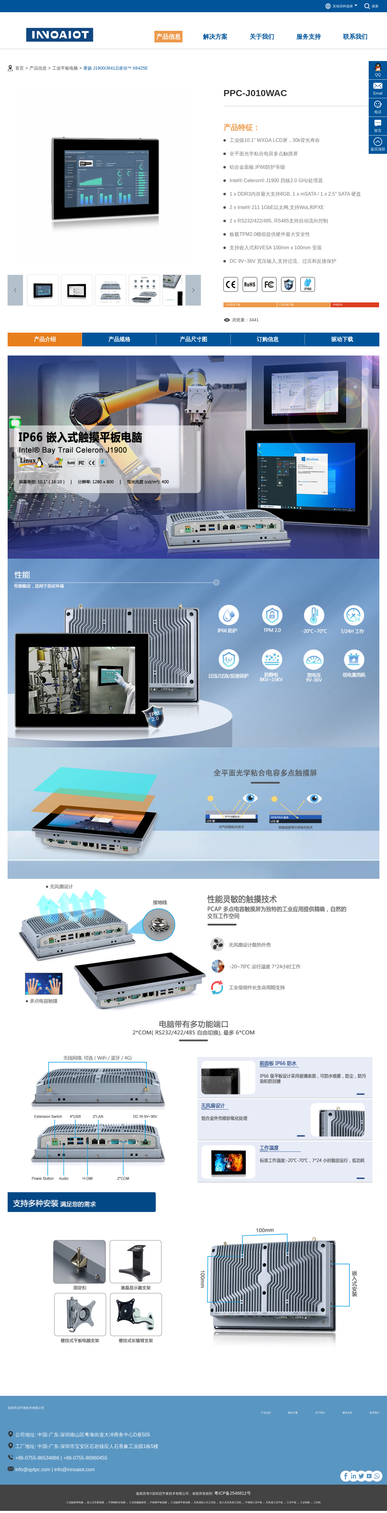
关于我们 (290, 1414)
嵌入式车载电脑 (56, 1504)
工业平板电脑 (65, 61)
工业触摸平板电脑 (175, 1504)
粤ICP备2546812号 (243, 1495)
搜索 (370, 6)
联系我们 (368, 1414)
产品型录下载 (246, 302)
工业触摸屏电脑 (26, 1504)
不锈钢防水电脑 (86, 1504)
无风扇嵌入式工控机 (210, 1504)
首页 (19, 61)
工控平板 (333, 1504)
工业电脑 (351, 1504)
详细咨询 (334, 302)
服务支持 (329, 1414)
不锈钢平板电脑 (144, 1504)
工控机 (368, 1504)
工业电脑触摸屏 (115, 1504)
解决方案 (250, 1414)
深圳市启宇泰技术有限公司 (52, 1414)
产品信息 (38, 61)
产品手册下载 (293, 302)
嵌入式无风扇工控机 (247, 1504)
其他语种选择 (336, 6)
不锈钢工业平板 (280, 1504)
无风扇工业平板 (309, 1504)
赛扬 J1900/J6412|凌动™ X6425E (115, 61)
